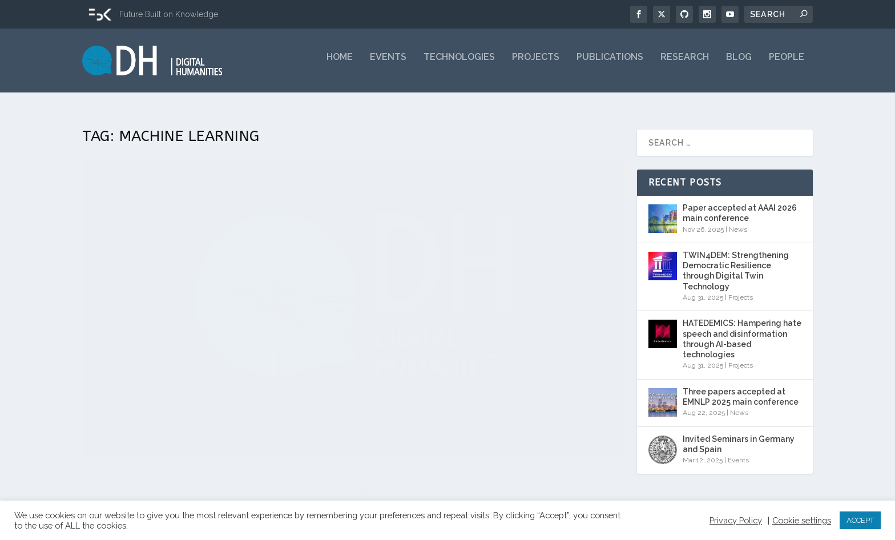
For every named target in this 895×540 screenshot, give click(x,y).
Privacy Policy (735, 520)
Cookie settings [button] (801, 520)
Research (684, 64)
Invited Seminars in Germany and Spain (739, 436)
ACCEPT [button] (860, 520)
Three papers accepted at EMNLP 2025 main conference (741, 389)
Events (388, 64)
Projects (535, 64)
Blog (739, 64)
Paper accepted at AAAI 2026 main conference (740, 205)
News (220, 358)
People (786, 64)
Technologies (459, 64)
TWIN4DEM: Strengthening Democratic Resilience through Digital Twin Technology (736, 263)
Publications (609, 64)
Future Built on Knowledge (168, 14)
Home (339, 64)
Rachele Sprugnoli (131, 358)
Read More (123, 455)
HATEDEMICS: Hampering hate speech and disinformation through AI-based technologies (742, 331)
